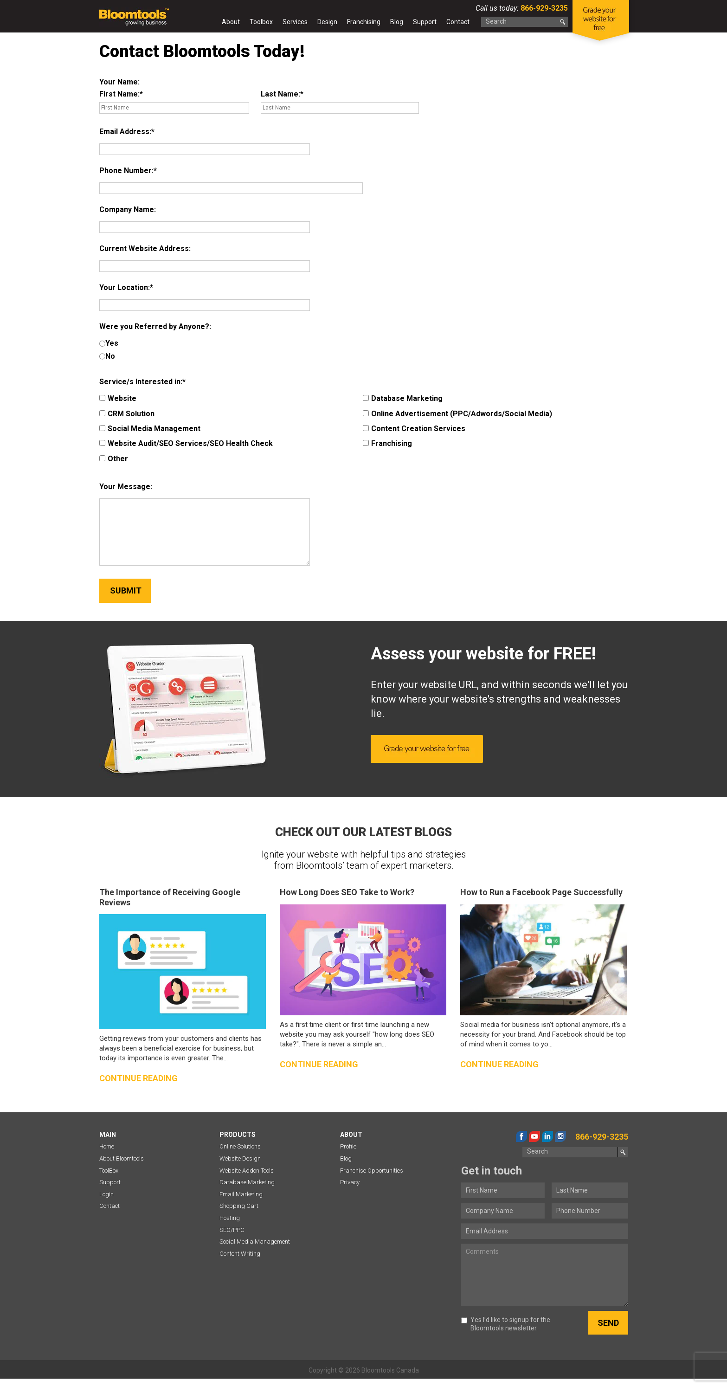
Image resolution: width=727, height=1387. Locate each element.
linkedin (547, 1136)
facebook (521, 1136)
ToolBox (108, 1170)
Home (208, 24)
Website (117, 398)
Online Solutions (240, 1146)
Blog (396, 22)
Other (113, 458)
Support (425, 22)
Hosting (229, 1217)
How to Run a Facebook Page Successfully (541, 892)
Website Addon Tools (246, 1170)
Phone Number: (126, 170)
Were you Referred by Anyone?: (155, 326)
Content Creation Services (414, 428)
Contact (458, 22)
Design (327, 22)
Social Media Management (149, 428)
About (231, 22)
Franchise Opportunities (371, 1170)
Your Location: (124, 287)
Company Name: (127, 209)
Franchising (363, 22)
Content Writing (239, 1253)
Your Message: (125, 486)
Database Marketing (403, 398)
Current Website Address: (145, 248)
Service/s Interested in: (140, 381)
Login (106, 1194)
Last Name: (280, 94)
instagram (560, 1136)
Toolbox (261, 22)
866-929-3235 (543, 8)
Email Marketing (241, 1194)
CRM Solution (126, 413)
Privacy (350, 1182)
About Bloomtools (121, 1158)
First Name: (119, 94)
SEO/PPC (231, 1229)
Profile (348, 1146)
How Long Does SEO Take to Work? (347, 892)
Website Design (240, 1158)
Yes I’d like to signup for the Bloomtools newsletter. (505, 1324)
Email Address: (125, 131)
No (107, 356)
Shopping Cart (238, 1205)
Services (295, 22)
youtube (534, 1136)
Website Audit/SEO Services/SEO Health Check (186, 443)
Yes (108, 343)
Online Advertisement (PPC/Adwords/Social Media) (457, 413)
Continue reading (138, 1078)
